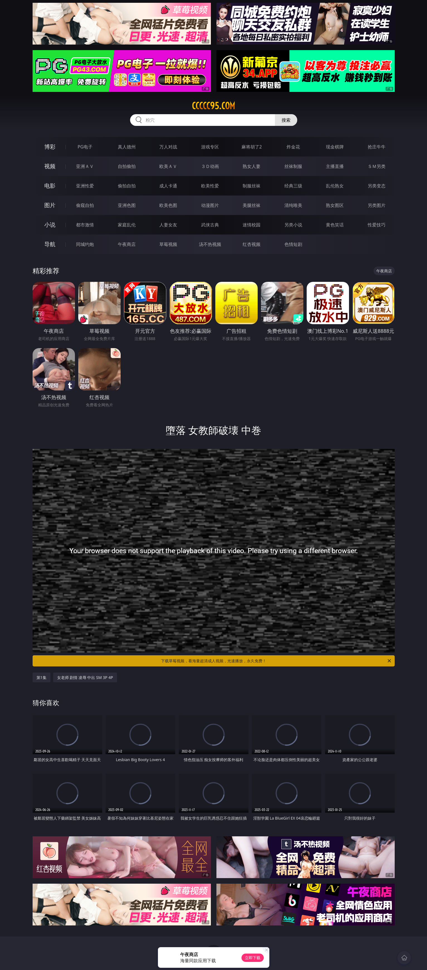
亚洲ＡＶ (85, 166)
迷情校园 (251, 225)
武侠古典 (210, 225)
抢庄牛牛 (376, 147)
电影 (49, 185)
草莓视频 (168, 244)
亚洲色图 (127, 205)
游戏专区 (210, 147)
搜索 (286, 120)
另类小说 (293, 225)
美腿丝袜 (251, 205)
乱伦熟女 (335, 186)
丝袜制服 (293, 166)
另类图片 (376, 205)
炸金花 (293, 147)
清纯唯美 (293, 205)
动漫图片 (210, 205)
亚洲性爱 (85, 186)
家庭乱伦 (127, 225)
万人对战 (168, 147)
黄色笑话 (335, 225)
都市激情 (85, 225)
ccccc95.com (213, 105)
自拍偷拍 (127, 166)
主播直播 (335, 166)
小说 (49, 224)
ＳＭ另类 (376, 166)
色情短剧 (293, 244)
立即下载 (252, 957)
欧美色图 (168, 205)
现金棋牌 (335, 147)
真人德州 (127, 147)
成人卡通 (168, 186)
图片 (49, 205)
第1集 (41, 677)
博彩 (49, 146)
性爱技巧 (376, 225)
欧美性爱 (210, 186)
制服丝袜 (251, 186)
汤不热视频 (210, 244)
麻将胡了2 (251, 147)
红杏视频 (251, 244)
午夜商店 (127, 244)
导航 (49, 244)
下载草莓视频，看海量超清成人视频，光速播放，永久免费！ (276, 661)
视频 (49, 166)
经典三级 (293, 186)
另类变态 (376, 186)
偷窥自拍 (85, 205)
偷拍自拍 (127, 186)
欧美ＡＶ (168, 166)
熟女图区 (335, 205)
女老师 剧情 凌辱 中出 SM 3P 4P (85, 677)
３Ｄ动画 (210, 166)
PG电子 (85, 147)
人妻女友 (168, 225)
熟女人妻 (251, 166)
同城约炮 (85, 244)
